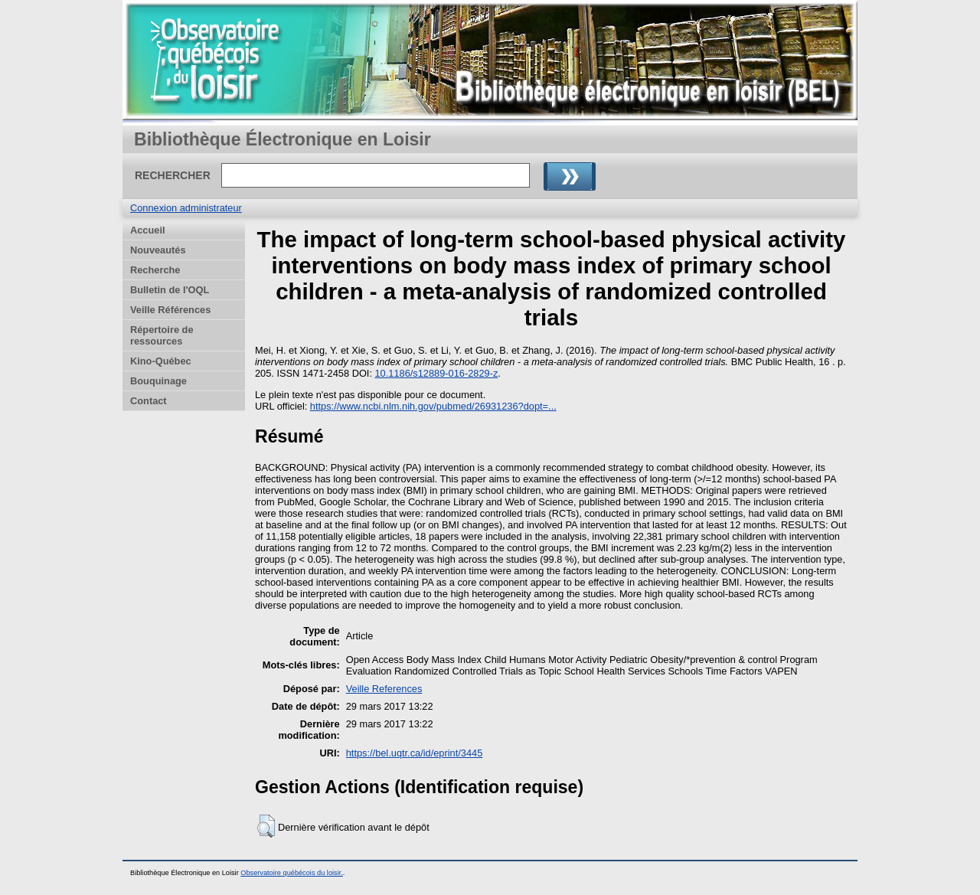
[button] (266, 826)
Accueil (147, 230)
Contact (148, 401)
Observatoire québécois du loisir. (291, 873)
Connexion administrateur (186, 208)
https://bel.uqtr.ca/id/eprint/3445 (414, 753)
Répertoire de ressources (162, 335)
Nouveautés (158, 250)
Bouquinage (158, 381)
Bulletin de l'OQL (169, 290)
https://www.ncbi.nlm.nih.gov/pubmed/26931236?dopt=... (433, 406)
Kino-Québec (160, 361)
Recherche (155, 270)
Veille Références (170, 309)
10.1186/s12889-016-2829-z (436, 373)
